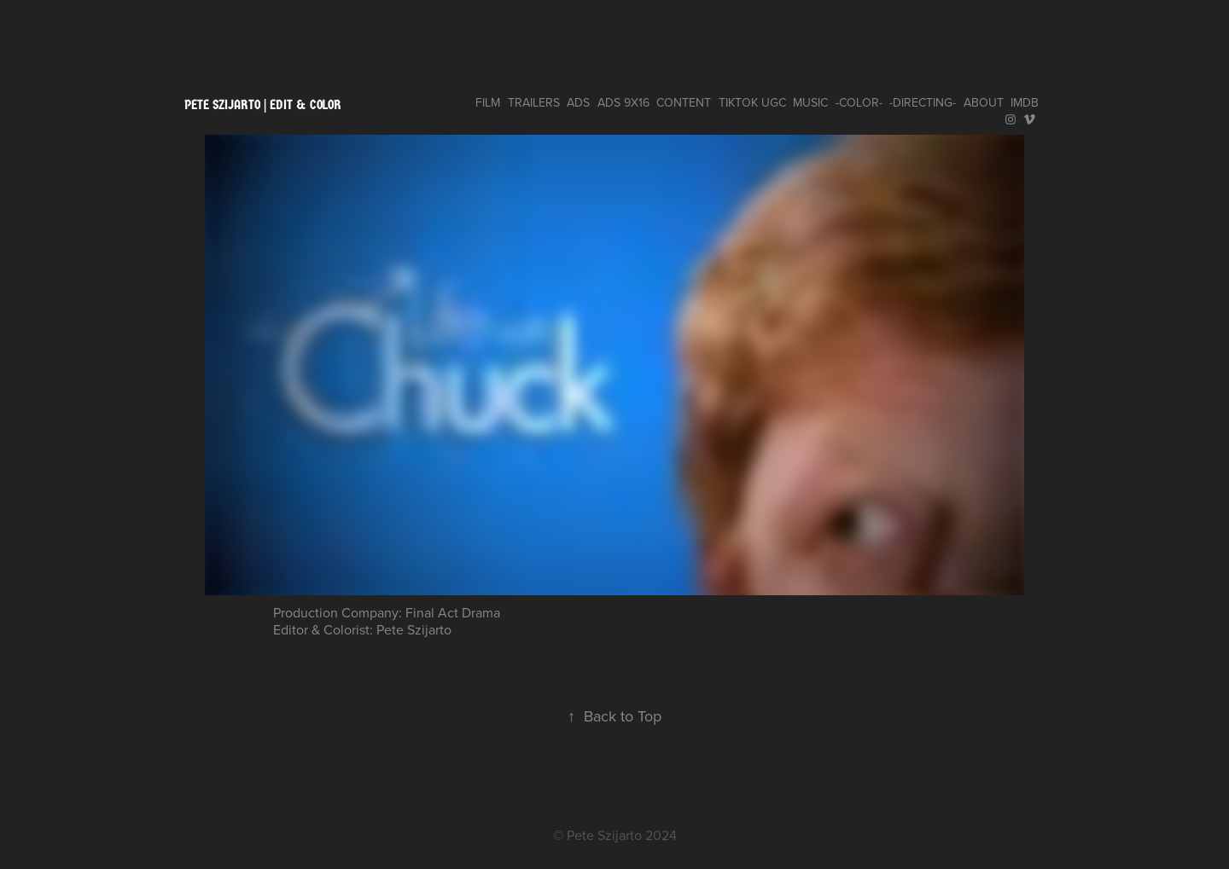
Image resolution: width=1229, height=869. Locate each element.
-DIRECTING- (922, 102)
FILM (487, 102)
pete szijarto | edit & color (262, 104)
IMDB (1025, 102)
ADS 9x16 (623, 102)
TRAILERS (534, 102)
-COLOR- (859, 102)
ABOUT (984, 102)
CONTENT (683, 102)
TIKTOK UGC (752, 102)
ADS (578, 102)
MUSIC (810, 102)
